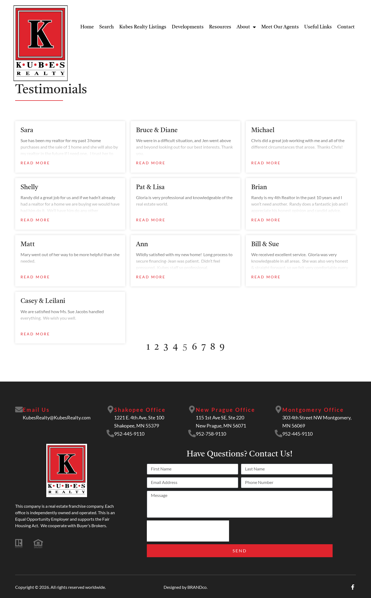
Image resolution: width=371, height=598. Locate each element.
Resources (220, 27)
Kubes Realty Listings (142, 27)
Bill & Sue (265, 244)
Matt (28, 244)
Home (87, 27)
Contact (346, 27)
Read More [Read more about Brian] (266, 220)
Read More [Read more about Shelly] (35, 220)
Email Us (36, 409)
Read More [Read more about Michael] (266, 163)
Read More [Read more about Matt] (35, 277)
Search (106, 27)
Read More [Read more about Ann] (150, 277)
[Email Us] (19, 410)
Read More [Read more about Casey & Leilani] (35, 334)
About (246, 27)
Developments (188, 27)
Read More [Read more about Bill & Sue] (266, 277)
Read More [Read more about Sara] (35, 163)
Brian (259, 187)
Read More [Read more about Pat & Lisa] (150, 220)
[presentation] (188, 531)
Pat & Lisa (150, 187)
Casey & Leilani (43, 301)
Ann (142, 244)
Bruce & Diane (157, 130)
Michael (262, 130)
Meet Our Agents (280, 27)
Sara (27, 130)
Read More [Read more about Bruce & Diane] (150, 163)
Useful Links (318, 27)
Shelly (29, 187)
